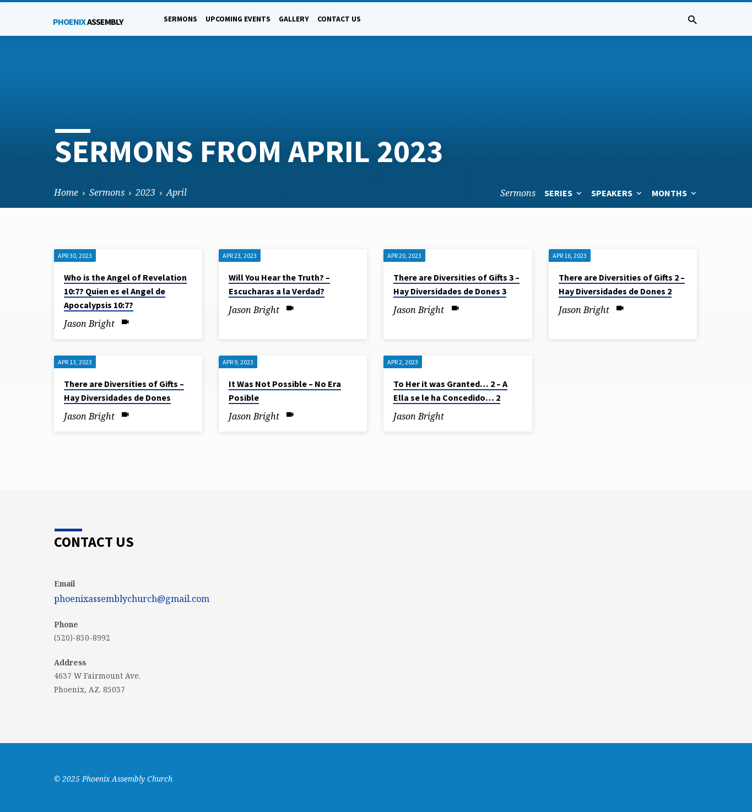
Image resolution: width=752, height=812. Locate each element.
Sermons (180, 19)
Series (564, 192)
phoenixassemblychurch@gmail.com (131, 599)
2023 (145, 192)
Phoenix (88, 21)
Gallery (294, 19)
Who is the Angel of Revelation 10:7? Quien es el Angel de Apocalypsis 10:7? (125, 291)
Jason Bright (89, 324)
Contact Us (339, 19)
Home (66, 192)
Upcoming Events (237, 19)
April (176, 192)
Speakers (617, 192)
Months (675, 192)
